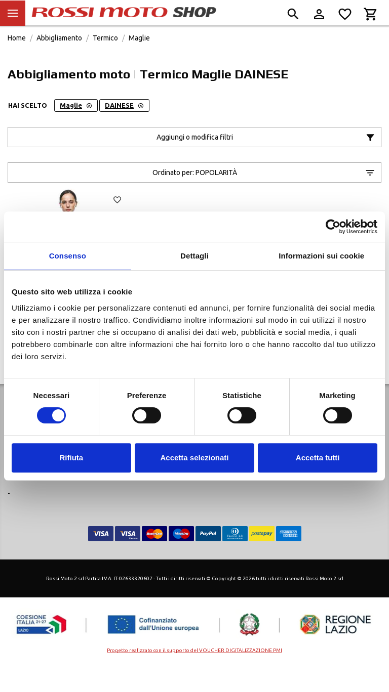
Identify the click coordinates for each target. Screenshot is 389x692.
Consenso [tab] (67, 255)
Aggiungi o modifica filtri (266, 160)
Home (17, 61)
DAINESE (124, 128)
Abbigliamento (59, 61)
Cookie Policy (231, 482)
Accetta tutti (318, 457)
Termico (105, 61)
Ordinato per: (264, 195)
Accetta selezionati (194, 457)
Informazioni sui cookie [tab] (321, 255)
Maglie (139, 61)
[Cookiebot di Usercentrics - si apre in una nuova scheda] (333, 226)
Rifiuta (71, 457)
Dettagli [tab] (194, 255)
